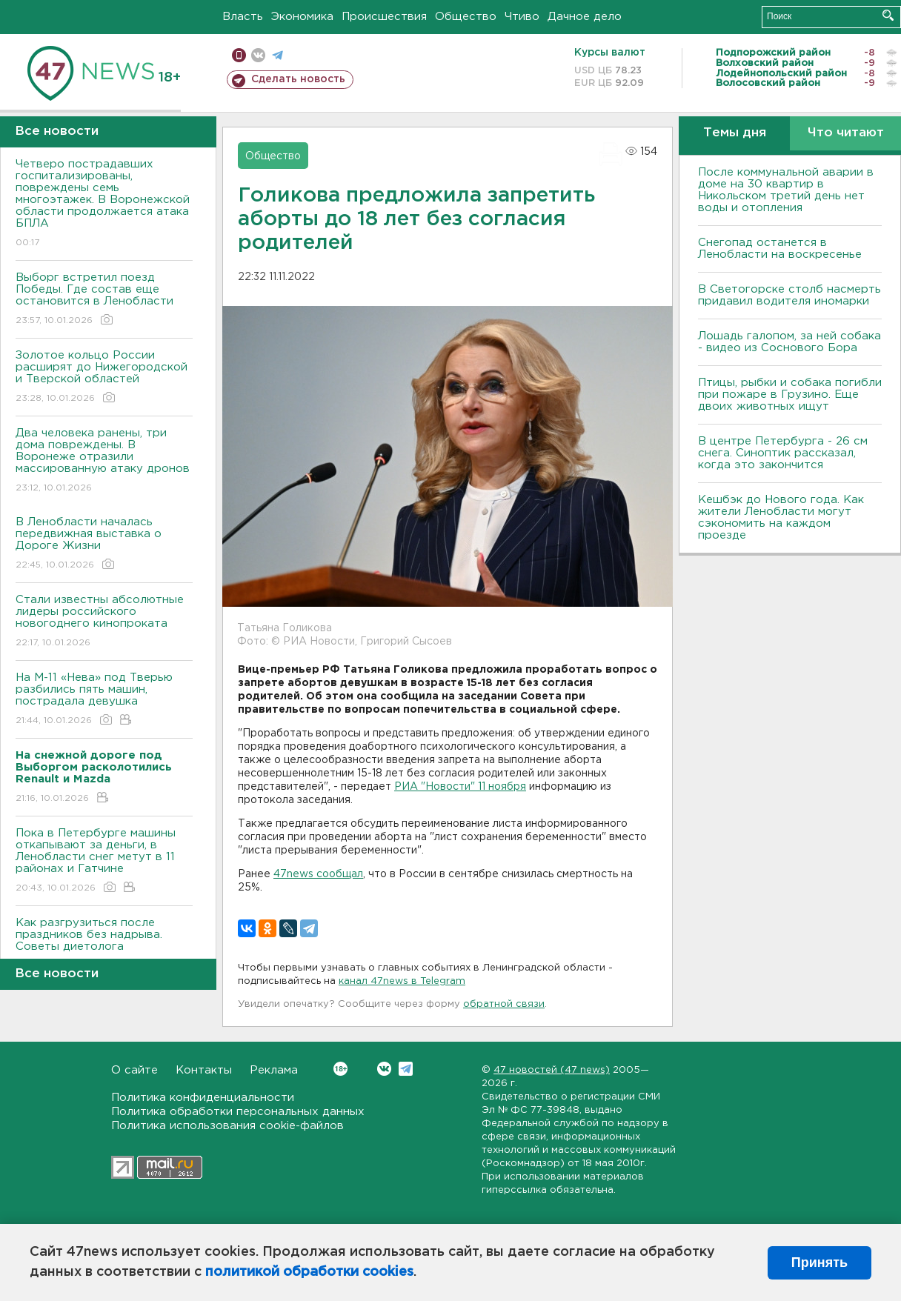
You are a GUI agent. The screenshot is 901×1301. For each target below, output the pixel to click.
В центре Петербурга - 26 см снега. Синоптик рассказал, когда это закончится (783, 453)
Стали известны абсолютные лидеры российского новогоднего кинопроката (104, 622)
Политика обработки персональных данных (238, 1112)
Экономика (302, 16)
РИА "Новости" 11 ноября (460, 786)
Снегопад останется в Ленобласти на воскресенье (780, 248)
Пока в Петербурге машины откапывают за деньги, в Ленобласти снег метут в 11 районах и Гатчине (104, 861)
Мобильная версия (239, 55)
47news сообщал (318, 874)
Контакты (204, 1070)
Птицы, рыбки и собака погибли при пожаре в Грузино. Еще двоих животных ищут (790, 394)
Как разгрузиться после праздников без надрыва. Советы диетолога (104, 945)
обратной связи (504, 1004)
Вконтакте (340, 1069)
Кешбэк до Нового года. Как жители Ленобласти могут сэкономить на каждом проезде (781, 517)
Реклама (274, 1070)
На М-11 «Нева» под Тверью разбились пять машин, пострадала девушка (104, 700)
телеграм (277, 55)
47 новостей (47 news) (551, 1070)
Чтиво (522, 16)
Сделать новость (298, 79)
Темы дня (734, 133)
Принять (819, 1262)
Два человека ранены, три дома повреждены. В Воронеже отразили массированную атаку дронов (104, 461)
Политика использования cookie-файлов (227, 1126)
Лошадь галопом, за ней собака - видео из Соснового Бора (789, 342)
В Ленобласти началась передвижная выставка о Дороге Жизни (104, 544)
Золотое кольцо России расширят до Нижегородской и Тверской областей (104, 377)
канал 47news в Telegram (402, 981)
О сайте (134, 1070)
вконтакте (258, 55)
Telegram (406, 1069)
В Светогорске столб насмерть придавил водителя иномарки (789, 295)
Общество (465, 16)
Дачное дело (585, 16)
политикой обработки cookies (309, 1272)
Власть (242, 16)
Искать (888, 15)
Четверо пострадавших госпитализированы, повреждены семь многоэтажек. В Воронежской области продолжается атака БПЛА (104, 204)
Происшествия (384, 16)
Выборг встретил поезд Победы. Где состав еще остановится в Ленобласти (104, 300)
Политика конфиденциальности (202, 1097)
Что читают (846, 133)
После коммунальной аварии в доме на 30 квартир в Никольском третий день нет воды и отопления (786, 190)
